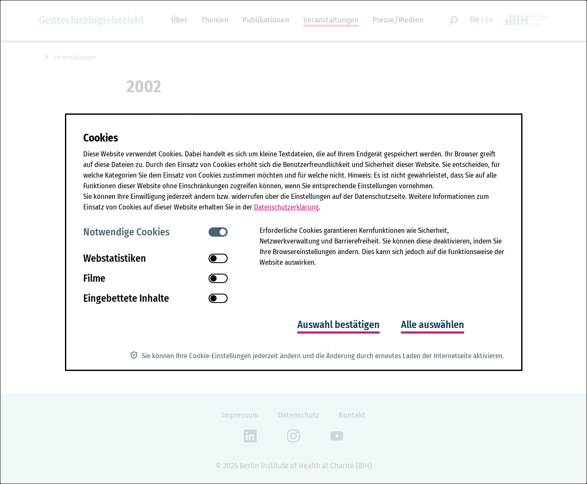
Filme (94, 278)
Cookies (100, 138)
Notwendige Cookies (126, 232)
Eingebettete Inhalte (126, 298)
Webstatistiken (114, 258)
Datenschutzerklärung (286, 207)
